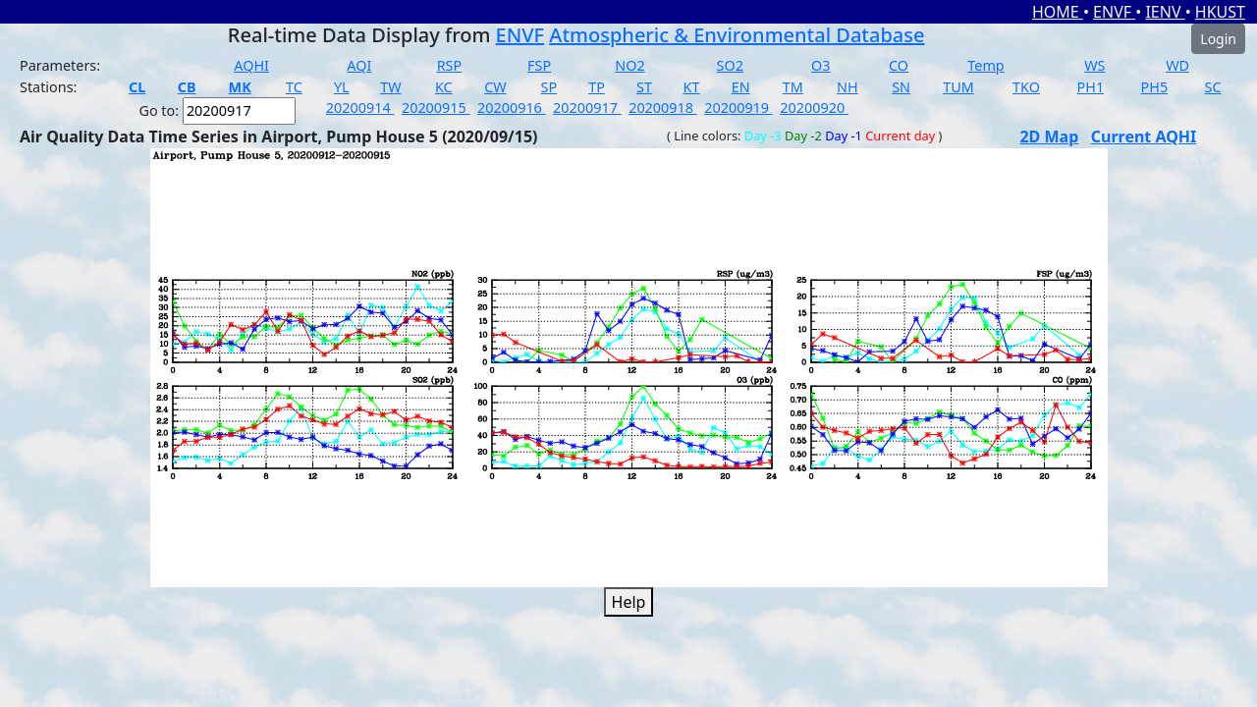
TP (596, 87)
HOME (1057, 12)
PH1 (1091, 87)
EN (741, 87)
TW (390, 87)
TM (793, 87)
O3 (820, 65)
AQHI (251, 65)
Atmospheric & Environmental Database (736, 35)
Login (1218, 38)
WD (1177, 65)
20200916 (511, 107)
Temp (985, 65)
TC (294, 87)
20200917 (587, 107)
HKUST (1220, 12)
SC (1213, 87)
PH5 (1155, 87)
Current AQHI (1144, 136)
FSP (539, 65)
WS (1094, 65)
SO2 (730, 65)
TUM (958, 87)
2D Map (1048, 136)
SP (549, 87)
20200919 (738, 107)
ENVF (1114, 12)
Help (629, 602)
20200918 (662, 107)
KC (444, 87)
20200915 (436, 107)
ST (644, 87)
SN (901, 87)
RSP (450, 65)
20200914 (360, 107)
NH (847, 87)
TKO (1026, 87)
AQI (359, 65)
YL (342, 87)
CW (495, 87)
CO (898, 65)
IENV (1164, 12)
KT (691, 87)
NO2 (629, 65)
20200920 (814, 107)
